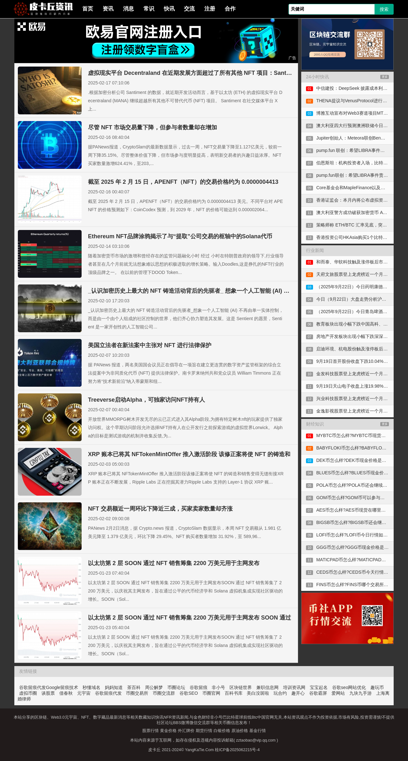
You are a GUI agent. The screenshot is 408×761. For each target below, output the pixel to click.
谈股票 (48, 693)
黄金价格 (168, 731)
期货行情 (204, 731)
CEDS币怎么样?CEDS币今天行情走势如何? (360, 572)
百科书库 (234, 693)
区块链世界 (240, 687)
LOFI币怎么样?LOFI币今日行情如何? (353, 534)
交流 (189, 9)
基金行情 (257, 731)
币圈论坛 (176, 687)
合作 (230, 9)
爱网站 (338, 693)
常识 (148, 9)
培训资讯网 (294, 687)
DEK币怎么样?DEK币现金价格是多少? (354, 460)
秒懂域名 (91, 687)
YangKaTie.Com (199, 750)
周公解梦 (154, 687)
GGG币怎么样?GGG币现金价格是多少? (356, 547)
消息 (128, 9)
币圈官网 (211, 693)
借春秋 (66, 693)
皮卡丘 (154, 750)
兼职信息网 (267, 687)
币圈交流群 (164, 693)
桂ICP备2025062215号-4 (237, 750)
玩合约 (280, 693)
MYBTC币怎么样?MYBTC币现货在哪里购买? (361, 435)
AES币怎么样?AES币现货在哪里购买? (354, 510)
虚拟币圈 (28, 693)
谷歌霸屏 (318, 693)
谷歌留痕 (199, 687)
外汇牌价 (186, 731)
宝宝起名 (319, 687)
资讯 (108, 9)
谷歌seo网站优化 (349, 687)
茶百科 (134, 687)
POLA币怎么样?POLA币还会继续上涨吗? (357, 485)
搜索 (384, 9)
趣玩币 (377, 687)
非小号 (218, 687)
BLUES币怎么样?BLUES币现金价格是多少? (360, 472)
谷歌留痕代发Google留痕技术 (48, 687)
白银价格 (222, 731)
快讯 (169, 9)
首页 (87, 9)
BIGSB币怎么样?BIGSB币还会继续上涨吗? (359, 522)
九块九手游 (360, 693)
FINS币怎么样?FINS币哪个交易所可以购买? (360, 584)
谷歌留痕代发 (108, 693)
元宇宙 (84, 693)
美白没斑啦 (258, 693)
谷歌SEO (188, 693)
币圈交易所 (137, 693)
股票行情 (150, 731)
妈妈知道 (114, 687)
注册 (209, 9)
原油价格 (239, 731)
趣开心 (298, 693)
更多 (385, 76)
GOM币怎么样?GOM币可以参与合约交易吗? (360, 497)
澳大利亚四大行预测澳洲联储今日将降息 (356, 125)
